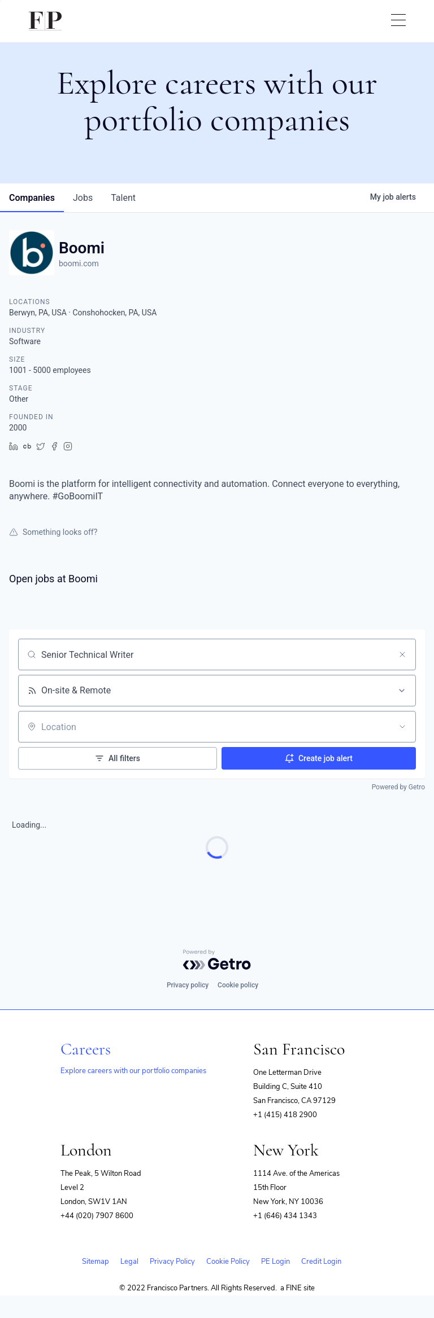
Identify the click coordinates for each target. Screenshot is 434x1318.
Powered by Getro (398, 787)
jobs (83, 197)
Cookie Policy (228, 1262)
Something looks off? (53, 532)
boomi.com (79, 263)
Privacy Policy (172, 1262)
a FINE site (297, 1288)
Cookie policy (238, 985)
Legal (129, 1262)
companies (32, 197)
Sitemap (95, 1262)
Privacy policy (188, 985)
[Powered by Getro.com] (217, 960)
